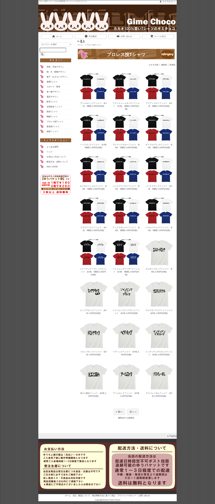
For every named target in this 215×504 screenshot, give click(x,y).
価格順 (164, 65)
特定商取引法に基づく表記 (103, 495)
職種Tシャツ (52, 116)
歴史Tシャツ (52, 111)
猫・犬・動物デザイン (56, 72)
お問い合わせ (124, 36)
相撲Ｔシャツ (52, 131)
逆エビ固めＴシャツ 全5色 (92, 393)
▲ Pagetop (172, 436)
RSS (49, 167)
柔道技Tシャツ (53, 126)
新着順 (172, 65)
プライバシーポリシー (127, 495)
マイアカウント (168, 2)
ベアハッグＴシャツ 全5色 (125, 352)
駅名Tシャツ (52, 102)
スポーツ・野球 (53, 87)
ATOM (55, 167)
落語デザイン (52, 97)
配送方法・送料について (57, 162)
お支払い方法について (56, 157)
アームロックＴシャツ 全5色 (126, 393)
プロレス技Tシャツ (93, 45)
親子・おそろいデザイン (57, 77)
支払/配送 (91, 36)
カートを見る (158, 36)
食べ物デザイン (53, 92)
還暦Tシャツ (52, 82)
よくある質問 (52, 147)
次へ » (133, 411)
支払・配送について (81, 495)
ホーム (57, 36)
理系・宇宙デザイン (55, 67)
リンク (49, 152)
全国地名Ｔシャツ (54, 106)
